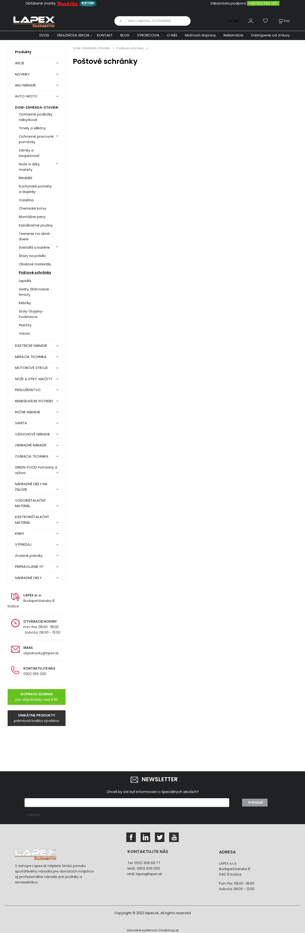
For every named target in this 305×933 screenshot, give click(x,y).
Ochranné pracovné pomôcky (36, 139)
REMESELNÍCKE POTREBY (34, 401)
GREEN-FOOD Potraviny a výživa (36, 470)
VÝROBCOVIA (148, 35)
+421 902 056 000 (263, 3)
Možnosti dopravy (200, 35)
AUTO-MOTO (26, 96)
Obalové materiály (35, 264)
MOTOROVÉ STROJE (31, 367)
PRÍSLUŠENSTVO (28, 390)
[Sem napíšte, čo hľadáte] (158, 21)
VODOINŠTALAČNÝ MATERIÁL (30, 503)
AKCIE (19, 63)
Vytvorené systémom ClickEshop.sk (152, 930)
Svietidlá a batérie (34, 247)
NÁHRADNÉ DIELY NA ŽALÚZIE (31, 487)
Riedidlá (25, 178)
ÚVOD (44, 35)
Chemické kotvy (32, 208)
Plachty (25, 325)
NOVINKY (22, 74)
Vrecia (24, 333)
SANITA (21, 423)
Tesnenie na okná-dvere (35, 236)
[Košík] (284, 21)
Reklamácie (233, 35)
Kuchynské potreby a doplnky (35, 189)
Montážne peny (32, 216)
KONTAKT (105, 35)
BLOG (124, 35)
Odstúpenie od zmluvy (270, 35)
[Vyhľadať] (119, 21)
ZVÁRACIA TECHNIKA (31, 456)
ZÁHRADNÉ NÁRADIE (30, 445)
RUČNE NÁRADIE (27, 412)
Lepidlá (25, 280)
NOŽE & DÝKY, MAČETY (33, 379)
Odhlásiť (33, 814)
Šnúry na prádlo (32, 255)
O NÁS (172, 35)
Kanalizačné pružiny (36, 225)
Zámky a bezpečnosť (29, 153)
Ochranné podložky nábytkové (35, 117)
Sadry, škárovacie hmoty (34, 292)
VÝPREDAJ (23, 544)
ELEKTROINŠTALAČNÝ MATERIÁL (32, 519)
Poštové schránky (35, 272)
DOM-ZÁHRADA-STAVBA (36, 107)
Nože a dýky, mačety (29, 167)
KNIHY (19, 533)
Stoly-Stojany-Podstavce (31, 314)
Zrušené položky (29, 555)
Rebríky (25, 303)
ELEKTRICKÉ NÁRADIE (31, 345)
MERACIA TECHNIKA (30, 356)
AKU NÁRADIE (25, 85)
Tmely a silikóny (32, 128)
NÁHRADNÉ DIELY (28, 577)
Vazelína (26, 200)
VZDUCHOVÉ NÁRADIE (32, 434)
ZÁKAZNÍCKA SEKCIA (73, 35)
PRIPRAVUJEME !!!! (29, 566)
